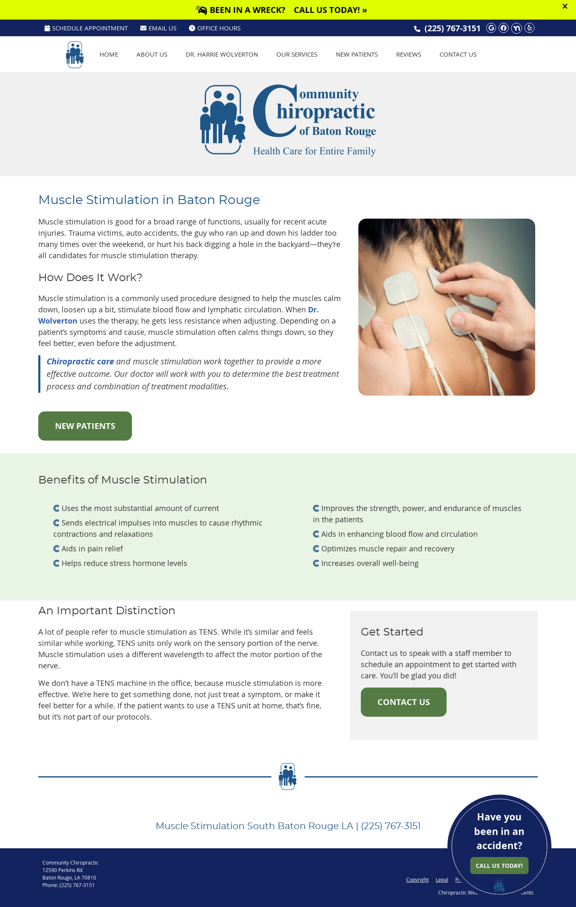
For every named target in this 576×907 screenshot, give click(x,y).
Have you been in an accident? (499, 842)
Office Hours (215, 28)
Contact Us (458, 54)
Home (108, 54)
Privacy (463, 879)
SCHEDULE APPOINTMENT (86, 28)
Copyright (417, 879)
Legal (442, 879)
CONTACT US (403, 702)
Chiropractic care (80, 361)
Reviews (408, 54)
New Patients (357, 54)
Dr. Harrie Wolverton (222, 54)
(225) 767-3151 (453, 28)
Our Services (297, 54)
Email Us (158, 28)
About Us (152, 54)
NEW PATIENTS (85, 425)
